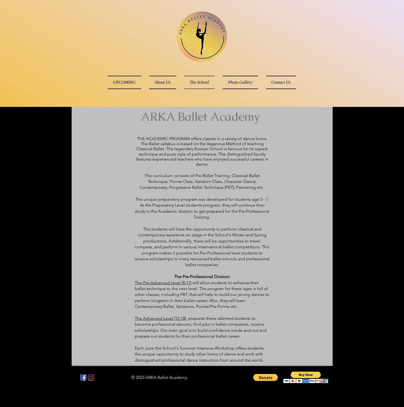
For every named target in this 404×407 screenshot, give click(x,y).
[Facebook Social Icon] (83, 377)
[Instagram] (91, 377)
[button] (265, 377)
